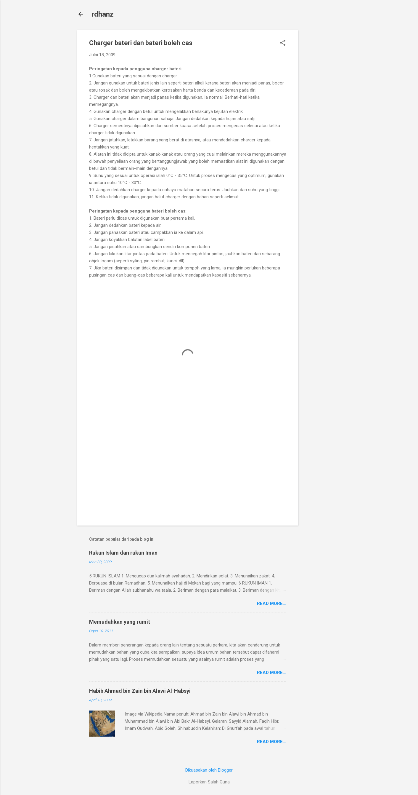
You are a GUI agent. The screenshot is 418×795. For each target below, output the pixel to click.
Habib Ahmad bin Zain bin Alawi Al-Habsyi (140, 691)
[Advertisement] (322, 119)
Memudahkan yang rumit (119, 622)
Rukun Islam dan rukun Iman (123, 553)
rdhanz (102, 14)
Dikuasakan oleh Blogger (209, 770)
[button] (282, 43)
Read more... (271, 603)
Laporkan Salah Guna (209, 782)
